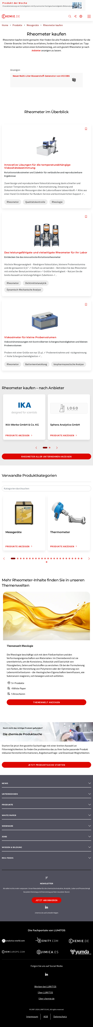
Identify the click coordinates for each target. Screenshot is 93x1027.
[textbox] (46, 488)
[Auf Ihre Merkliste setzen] (86, 129)
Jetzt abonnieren (46, 900)
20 (72, 558)
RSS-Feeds (7, 858)
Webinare (7, 826)
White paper (9, 815)
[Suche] (70, 16)
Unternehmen (10, 794)
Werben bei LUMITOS (45, 986)
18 (66, 558)
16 (60, 558)
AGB (46, 1016)
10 (42, 558)
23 (81, 558)
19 (69, 558)
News (5, 783)
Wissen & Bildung (12, 847)
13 (51, 558)
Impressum (32, 1016)
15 (57, 558)
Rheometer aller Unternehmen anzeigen (46, 456)
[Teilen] (75, 16)
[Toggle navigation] (89, 17)
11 (45, 558)
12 (48, 558)
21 (75, 558)
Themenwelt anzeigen (46, 702)
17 (63, 558)
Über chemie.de (46, 998)
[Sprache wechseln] (81, 16)
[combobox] (46, 488)
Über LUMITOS (45, 992)
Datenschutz (60, 1016)
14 (54, 558)
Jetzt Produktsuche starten (46, 764)
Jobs (4, 836)
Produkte (7, 804)
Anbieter (36, 50)
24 (46, 562)
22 (78, 558)
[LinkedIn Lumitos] (46, 974)
